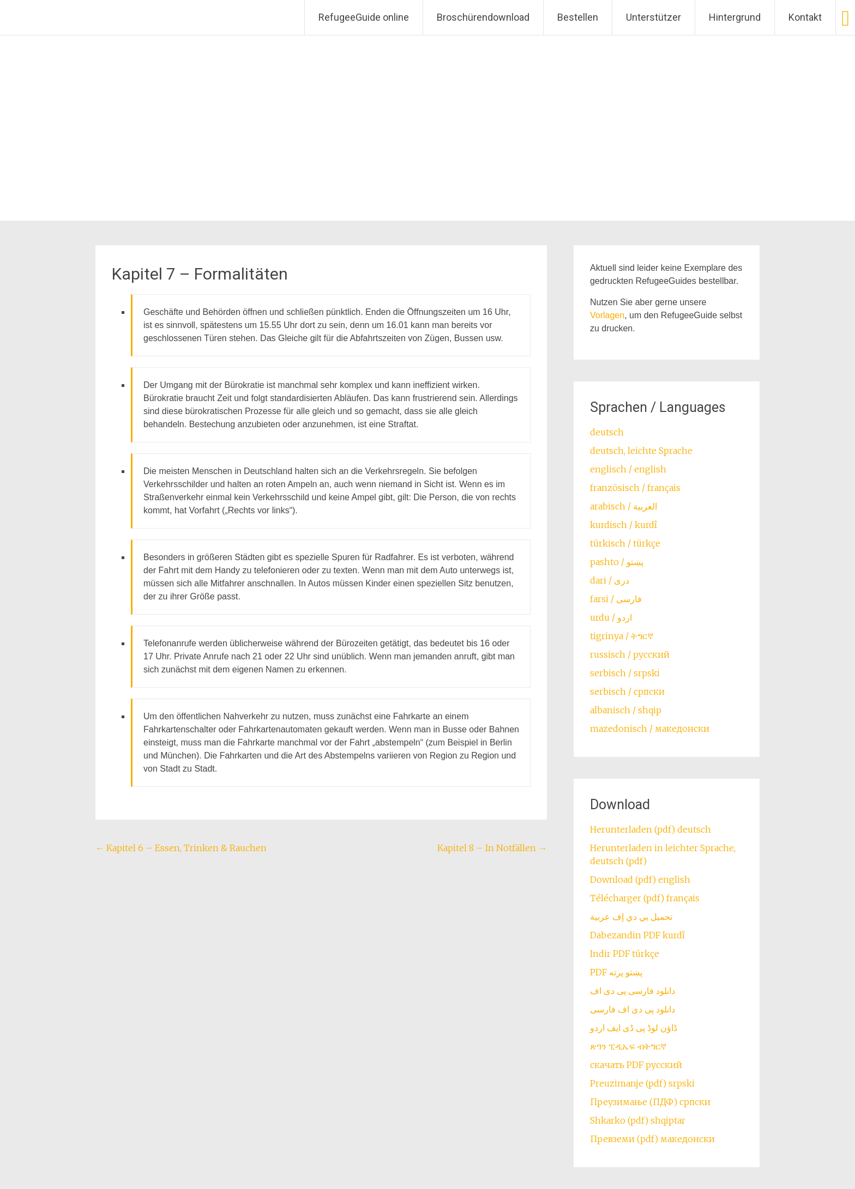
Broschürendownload (483, 17)
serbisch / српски (627, 691)
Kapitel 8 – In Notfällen (492, 847)
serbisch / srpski (625, 673)
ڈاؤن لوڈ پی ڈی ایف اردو (633, 1027)
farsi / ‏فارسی (616, 598)
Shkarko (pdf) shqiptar (637, 1120)
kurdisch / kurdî (623, 524)
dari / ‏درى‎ (609, 580)
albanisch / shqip (625, 710)
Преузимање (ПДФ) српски (650, 1101)
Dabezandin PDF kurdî (637, 935)
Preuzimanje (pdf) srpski (642, 1083)
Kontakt (805, 17)
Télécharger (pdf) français (645, 898)
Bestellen (577, 17)
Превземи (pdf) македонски (652, 1138)
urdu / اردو (611, 617)
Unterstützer (653, 17)
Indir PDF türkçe (624, 953)
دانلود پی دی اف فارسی (632, 1009)
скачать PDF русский (636, 1064)
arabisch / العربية (623, 506)
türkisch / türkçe (625, 543)
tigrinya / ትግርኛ (621, 635)
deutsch (607, 432)
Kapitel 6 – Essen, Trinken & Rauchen (181, 847)
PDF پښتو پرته (616, 972)
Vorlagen (607, 315)
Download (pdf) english (640, 879)
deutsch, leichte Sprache (641, 450)
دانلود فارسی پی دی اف (632, 990)
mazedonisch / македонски (649, 728)
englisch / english (628, 469)
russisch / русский (630, 654)
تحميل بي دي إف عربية (631, 916)
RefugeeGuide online (363, 17)
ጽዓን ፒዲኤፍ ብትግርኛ (628, 1046)
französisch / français (635, 487)
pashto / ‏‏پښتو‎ (616, 561)
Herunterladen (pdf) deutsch (650, 829)
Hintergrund (735, 17)
